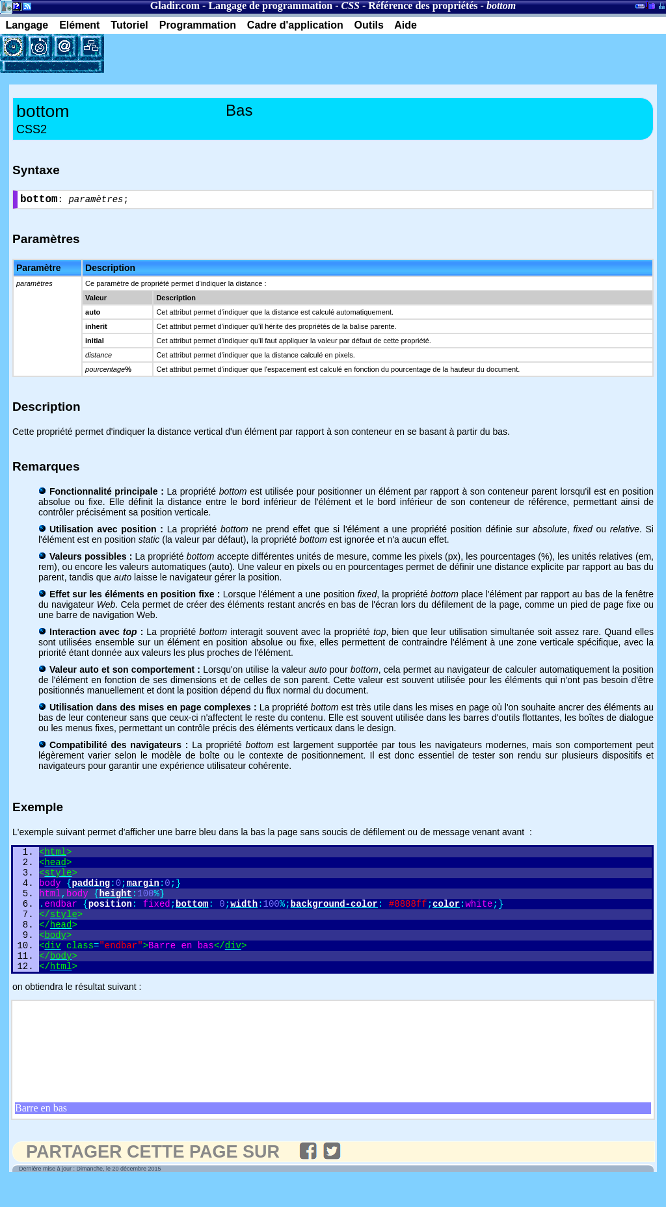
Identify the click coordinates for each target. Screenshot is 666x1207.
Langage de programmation (270, 5)
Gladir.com (175, 5)
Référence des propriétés (422, 5)
